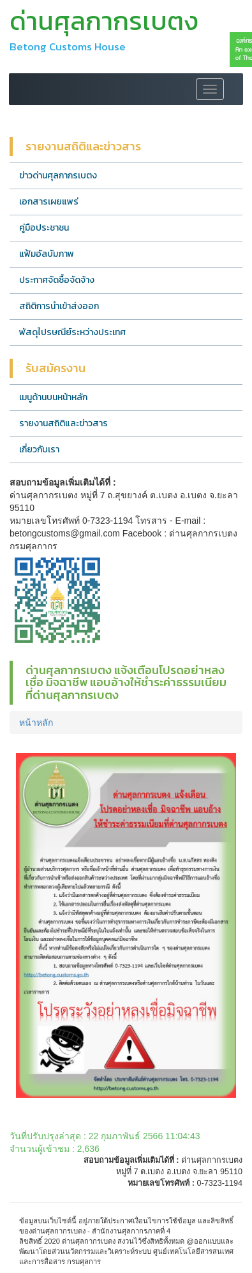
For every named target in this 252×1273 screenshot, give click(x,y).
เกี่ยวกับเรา (39, 449)
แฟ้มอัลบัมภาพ (46, 254)
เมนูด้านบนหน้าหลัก (53, 397)
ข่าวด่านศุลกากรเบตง (58, 175)
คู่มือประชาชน (44, 227)
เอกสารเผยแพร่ (48, 201)
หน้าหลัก (36, 722)
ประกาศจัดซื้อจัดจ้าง (56, 280)
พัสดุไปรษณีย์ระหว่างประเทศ (72, 332)
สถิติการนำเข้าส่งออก (59, 306)
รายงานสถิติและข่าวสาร (63, 423)
